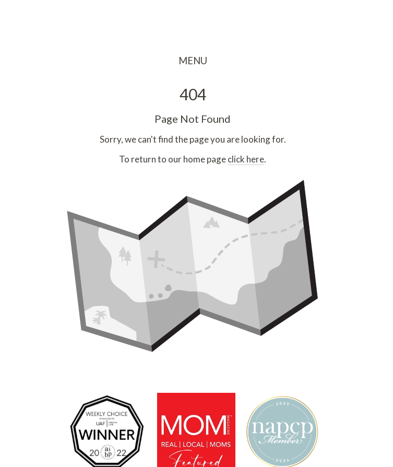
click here (246, 159)
